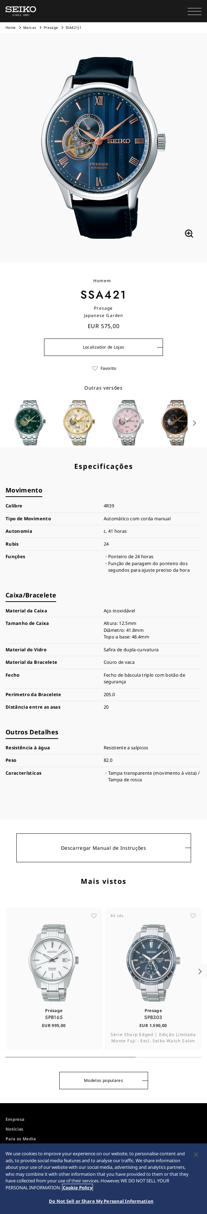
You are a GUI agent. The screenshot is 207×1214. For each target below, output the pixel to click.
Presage (51, 27)
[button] (194, 11)
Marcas (29, 27)
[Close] (196, 1154)
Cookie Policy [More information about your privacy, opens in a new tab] (77, 1187)
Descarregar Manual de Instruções (103, 848)
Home (11, 27)
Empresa (15, 1119)
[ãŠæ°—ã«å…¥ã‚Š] (94, 941)
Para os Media (21, 1139)
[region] (103, 1178)
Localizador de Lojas (103, 347)
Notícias (15, 1129)
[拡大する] (189, 234)
